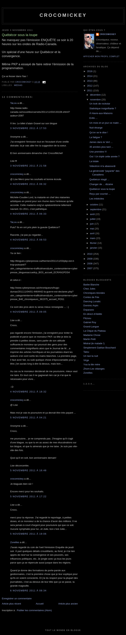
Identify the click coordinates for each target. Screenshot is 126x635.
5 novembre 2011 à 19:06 (28, 533)
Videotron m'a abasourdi (102, 166)
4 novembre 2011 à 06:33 (28, 213)
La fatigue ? (95, 137)
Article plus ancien (68, 603)
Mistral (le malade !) (94, 343)
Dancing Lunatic (92, 301)
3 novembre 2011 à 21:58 (28, 165)
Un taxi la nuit (90, 356)
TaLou (13, 103)
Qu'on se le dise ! (98, 132)
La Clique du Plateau (94, 330)
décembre (95, 94)
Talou (86, 351)
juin (92, 223)
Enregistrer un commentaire (17, 598)
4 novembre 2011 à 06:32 (28, 184)
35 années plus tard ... (101, 146)
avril (92, 233)
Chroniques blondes (94, 293)
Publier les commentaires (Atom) (34, 610)
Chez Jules (89, 288)
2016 (90, 71)
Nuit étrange (95, 127)
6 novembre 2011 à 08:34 (28, 590)
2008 (90, 263)
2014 (90, 76)
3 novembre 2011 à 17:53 (28, 128)
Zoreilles (14, 542)
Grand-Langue (91, 326)
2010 (90, 254)
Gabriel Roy (89, 322)
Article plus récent (11, 603)
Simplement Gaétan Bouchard (99, 347)
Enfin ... (93, 118)
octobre (94, 204)
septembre (96, 209)
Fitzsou (87, 318)
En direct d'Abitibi (92, 314)
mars (93, 238)
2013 (90, 80)
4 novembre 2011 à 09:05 (28, 311)
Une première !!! (98, 151)
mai (92, 228)
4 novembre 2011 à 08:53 (28, 239)
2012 (90, 85)
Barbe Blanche (91, 284)
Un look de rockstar (99, 103)
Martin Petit (89, 339)
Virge (86, 360)
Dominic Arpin (90, 305)
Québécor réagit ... (99, 179)
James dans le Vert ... (100, 142)
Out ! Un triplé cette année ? (104, 156)
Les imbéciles (96, 198)
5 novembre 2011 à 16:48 (28, 470)
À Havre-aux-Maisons (100, 113)
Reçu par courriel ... (99, 193)
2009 (90, 258)
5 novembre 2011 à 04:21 (28, 417)
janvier (94, 247)
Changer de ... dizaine (101, 184)
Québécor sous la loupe (102, 189)
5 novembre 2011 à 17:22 (28, 496)
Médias (18, 85)
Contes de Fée (91, 297)
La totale (94, 161)
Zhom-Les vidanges (94, 368)
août (92, 214)
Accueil (40, 603)
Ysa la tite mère (91, 364)
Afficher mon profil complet (101, 56)
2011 (90, 90)
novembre (95, 99)
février (93, 243)
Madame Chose (91, 335)
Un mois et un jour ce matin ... (105, 122)
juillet (93, 219)
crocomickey (63, 15)
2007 (90, 268)
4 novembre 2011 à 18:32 (28, 391)
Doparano (88, 309)
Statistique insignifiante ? (102, 108)
